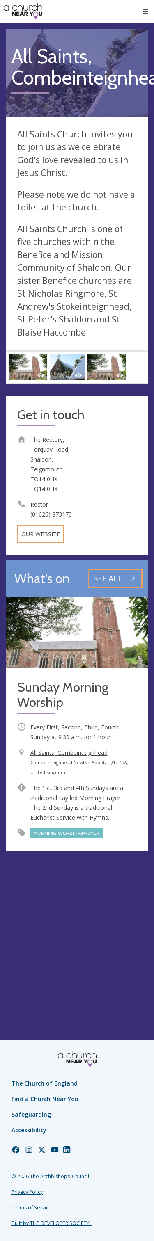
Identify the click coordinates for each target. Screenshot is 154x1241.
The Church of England (44, 1083)
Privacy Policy (27, 1191)
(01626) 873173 (51, 514)
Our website (40, 534)
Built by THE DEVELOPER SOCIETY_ (51, 1223)
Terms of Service (31, 1207)
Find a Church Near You (44, 1099)
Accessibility (28, 1130)
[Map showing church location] (77, 928)
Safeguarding (31, 1114)
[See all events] (115, 578)
